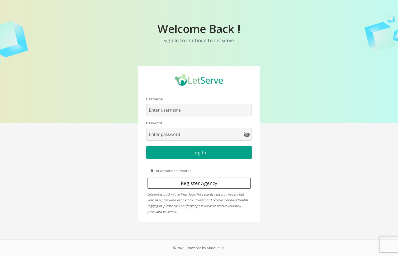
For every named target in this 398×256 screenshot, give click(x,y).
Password (154, 123)
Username (154, 99)
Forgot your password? (170, 170)
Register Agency (199, 183)
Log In (199, 152)
